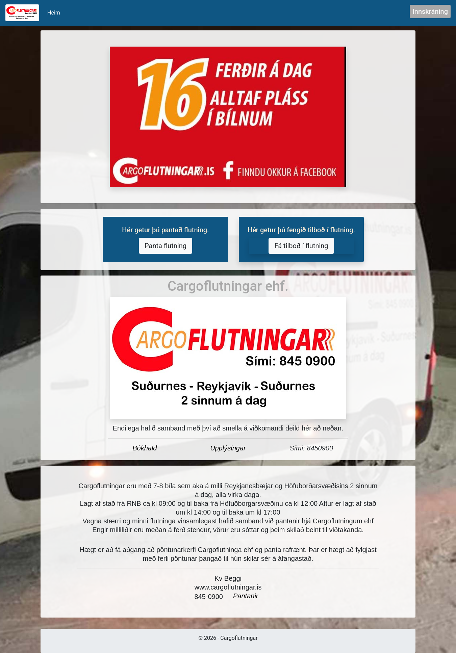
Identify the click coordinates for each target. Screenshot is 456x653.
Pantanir (245, 596)
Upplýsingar (228, 448)
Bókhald (144, 448)
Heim (55, 12)
